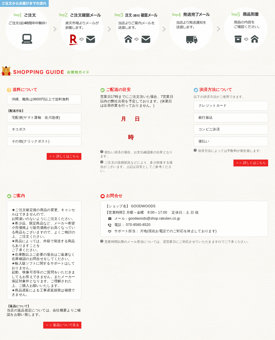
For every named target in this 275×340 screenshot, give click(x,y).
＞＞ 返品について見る (62, 325)
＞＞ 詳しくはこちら (64, 156)
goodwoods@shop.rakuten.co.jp (154, 218)
